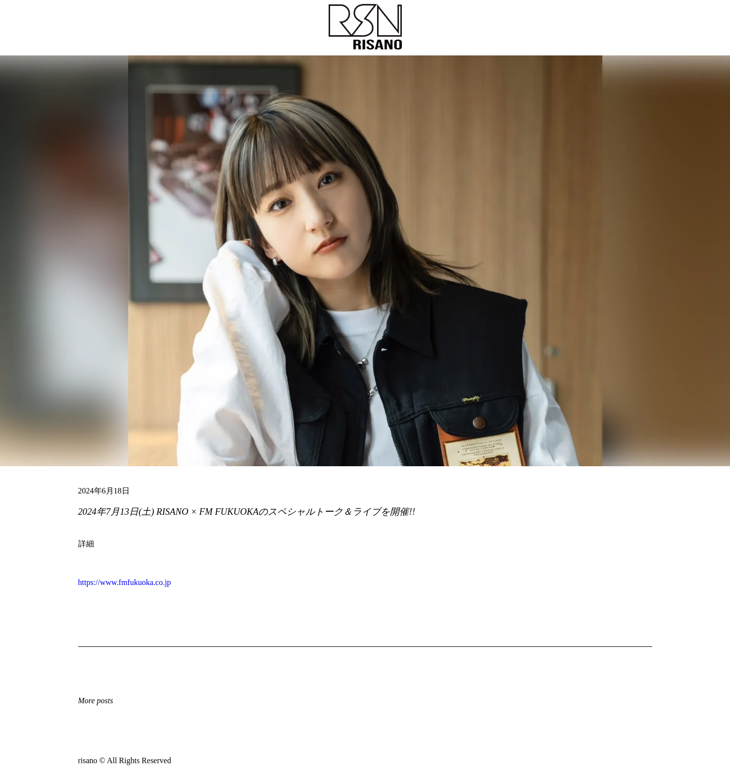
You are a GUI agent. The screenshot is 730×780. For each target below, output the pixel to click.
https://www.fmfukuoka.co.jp (124, 582)
